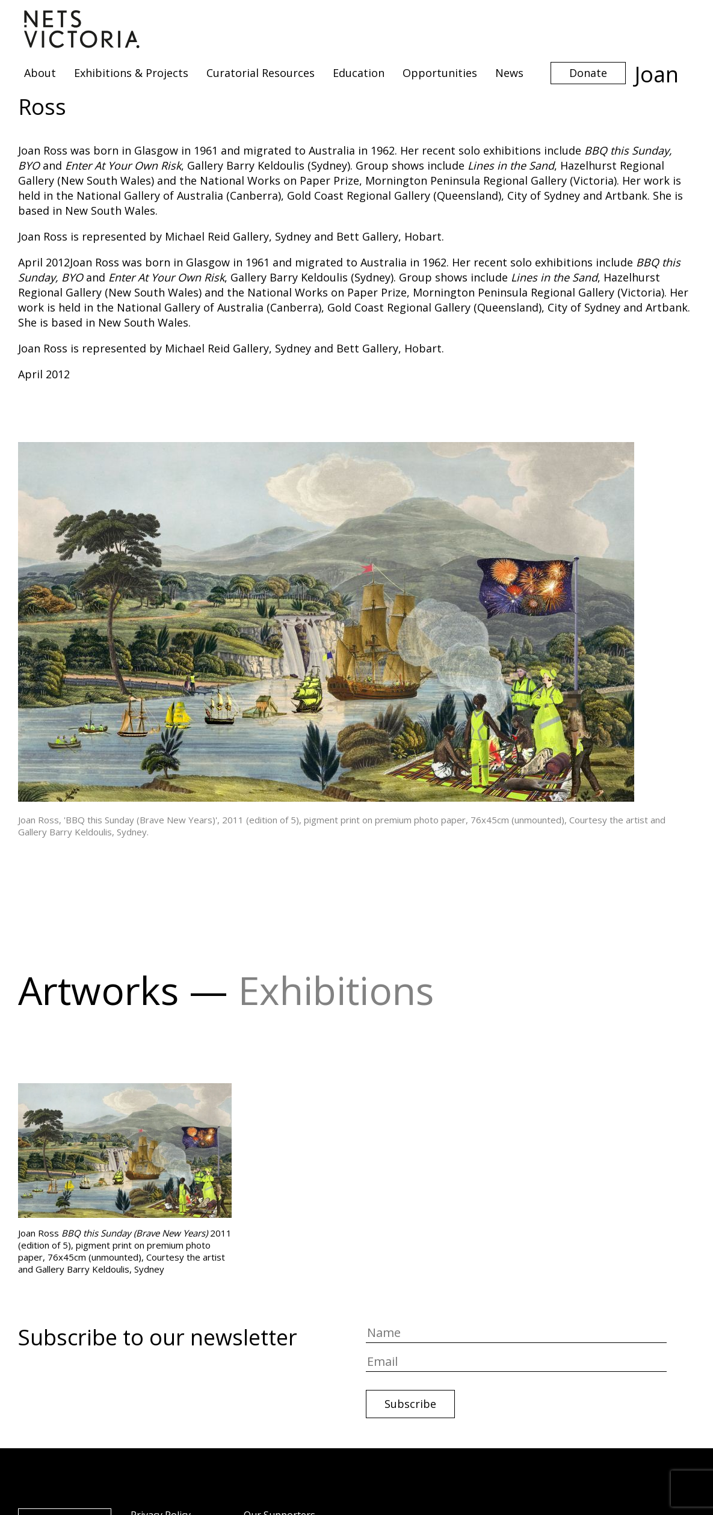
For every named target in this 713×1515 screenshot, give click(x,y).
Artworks (98, 990)
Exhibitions (336, 990)
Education (358, 73)
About (40, 73)
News (509, 73)
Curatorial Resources (260, 73)
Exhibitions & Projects (131, 73)
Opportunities (440, 73)
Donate (588, 73)
